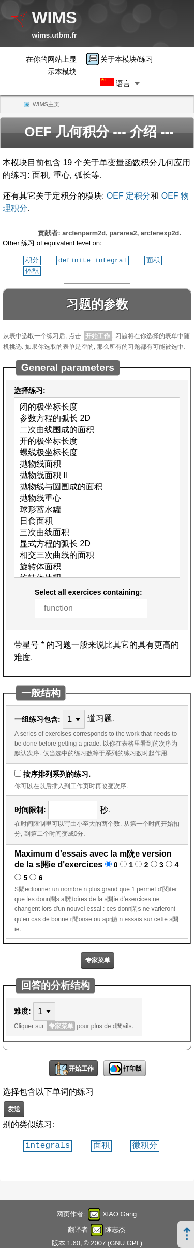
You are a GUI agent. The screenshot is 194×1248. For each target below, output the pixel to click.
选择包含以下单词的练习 (48, 1090)
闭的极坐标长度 (97, 406)
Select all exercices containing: (88, 591)
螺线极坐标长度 (97, 452)
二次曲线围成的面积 (97, 429)
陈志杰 (115, 1228)
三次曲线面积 (97, 532)
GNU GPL (125, 1242)
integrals (47, 1144)
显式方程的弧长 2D (97, 543)
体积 (32, 269)
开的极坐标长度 (97, 440)
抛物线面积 (97, 463)
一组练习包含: (37, 718)
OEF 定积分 (129, 195)
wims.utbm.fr (54, 35)
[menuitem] (123, 59)
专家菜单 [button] (97, 959)
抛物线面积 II (97, 475)
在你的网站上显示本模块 (51, 65)
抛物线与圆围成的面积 (97, 486)
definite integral (92, 259)
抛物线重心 (97, 497)
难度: (22, 1010)
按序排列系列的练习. (57, 773)
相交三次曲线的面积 (97, 554)
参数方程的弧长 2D (97, 418)
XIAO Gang (119, 1213)
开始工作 (97, 335)
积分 (32, 259)
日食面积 (97, 520)
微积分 (144, 1144)
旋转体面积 (97, 566)
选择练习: (30, 389)
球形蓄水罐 (97, 509)
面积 (153, 259)
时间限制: (30, 809)
